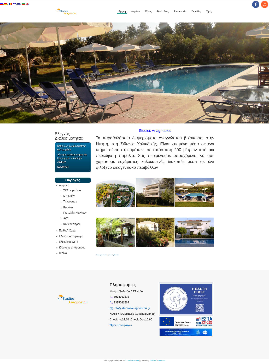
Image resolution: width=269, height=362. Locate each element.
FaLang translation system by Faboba (107, 255)
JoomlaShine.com (132, 360)
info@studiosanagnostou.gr (132, 308)
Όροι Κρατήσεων (121, 325)
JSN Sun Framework (157, 360)
